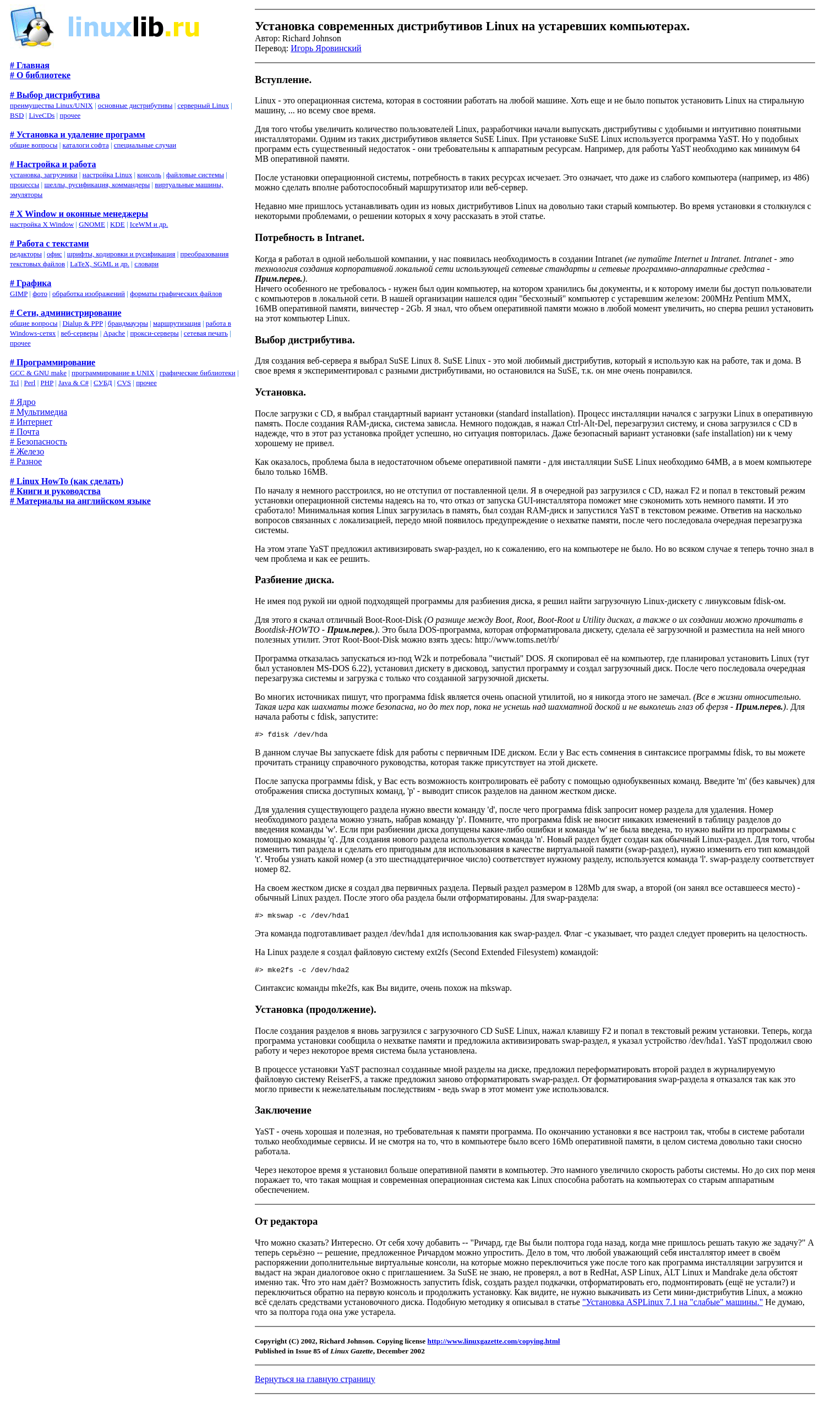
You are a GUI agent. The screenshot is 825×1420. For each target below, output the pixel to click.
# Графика (30, 283)
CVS (124, 383)
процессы (24, 184)
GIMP (19, 293)
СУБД (103, 383)
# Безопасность (38, 441)
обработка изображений (88, 293)
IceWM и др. (149, 224)
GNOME (92, 224)
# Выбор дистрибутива (55, 95)
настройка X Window (42, 224)
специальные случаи (145, 145)
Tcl (14, 383)
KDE (117, 224)
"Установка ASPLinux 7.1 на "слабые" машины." (672, 1307)
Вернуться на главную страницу (315, 1384)
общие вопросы (33, 145)
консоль (149, 175)
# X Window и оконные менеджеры (79, 213)
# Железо (27, 451)
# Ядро (23, 402)
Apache (114, 333)
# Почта (24, 431)
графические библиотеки (198, 373)
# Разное (26, 461)
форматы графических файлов (176, 293)
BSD (17, 115)
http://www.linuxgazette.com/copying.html (494, 1346)
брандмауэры (128, 323)
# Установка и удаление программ (77, 134)
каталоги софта (86, 145)
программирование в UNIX (113, 373)
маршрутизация (177, 323)
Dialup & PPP (83, 323)
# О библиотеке (40, 75)
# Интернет (31, 421)
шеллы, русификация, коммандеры (97, 184)
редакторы (26, 254)
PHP (47, 383)
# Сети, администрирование (66, 312)
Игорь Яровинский (326, 48)
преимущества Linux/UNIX (51, 105)
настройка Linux (108, 175)
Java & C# (73, 383)
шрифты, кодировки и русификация (121, 254)
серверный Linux (203, 105)
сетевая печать (206, 333)
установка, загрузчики (44, 175)
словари (146, 264)
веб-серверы (79, 333)
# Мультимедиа (38, 411)
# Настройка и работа (53, 164)
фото (39, 293)
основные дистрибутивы (135, 105)
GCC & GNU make (38, 373)
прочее (69, 115)
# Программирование (52, 362)
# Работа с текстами (49, 243)
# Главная (30, 65)
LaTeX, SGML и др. (99, 264)
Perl (30, 383)
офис (54, 254)
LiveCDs (41, 115)
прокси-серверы (154, 333)
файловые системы (195, 175)
